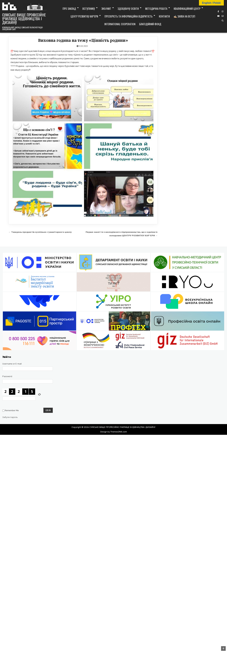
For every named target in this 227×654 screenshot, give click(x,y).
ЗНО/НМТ (106, 9)
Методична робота (156, 9)
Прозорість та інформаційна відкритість (128, 16)
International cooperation (119, 24)
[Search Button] (223, 21)
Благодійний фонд (150, 24)
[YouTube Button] (218, 16)
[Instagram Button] (223, 11)
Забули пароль (10, 417)
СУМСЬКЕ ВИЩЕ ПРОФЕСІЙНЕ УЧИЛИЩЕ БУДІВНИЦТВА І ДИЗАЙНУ (24, 18)
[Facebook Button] (218, 11)
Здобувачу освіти (128, 9)
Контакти (164, 16)
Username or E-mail (12, 364)
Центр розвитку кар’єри (84, 16)
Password (7, 376)
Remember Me (12, 410)
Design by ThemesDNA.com (113, 432)
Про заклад (69, 9)
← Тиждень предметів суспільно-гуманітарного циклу (40, 232)
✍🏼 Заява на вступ (184, 16)
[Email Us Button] (223, 16)
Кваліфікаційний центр (187, 9)
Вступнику (88, 9)
